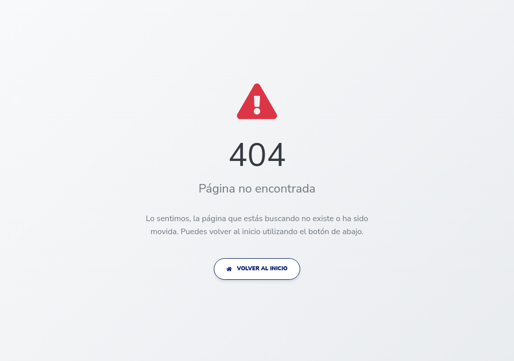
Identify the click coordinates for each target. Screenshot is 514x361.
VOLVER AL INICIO (257, 268)
